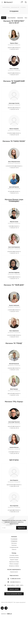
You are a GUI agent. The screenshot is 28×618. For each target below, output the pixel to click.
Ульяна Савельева (14, 305)
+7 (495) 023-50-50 (15, 578)
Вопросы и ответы (14, 566)
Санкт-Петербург (11, 17)
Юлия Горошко (14, 389)
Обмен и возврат (14, 563)
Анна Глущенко (14, 480)
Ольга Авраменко (14, 330)
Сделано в (6, 613)
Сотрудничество (14, 547)
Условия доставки (14, 557)
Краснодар (20, 17)
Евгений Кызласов (14, 363)
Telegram (5, 608)
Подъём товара (14, 559)
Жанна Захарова (14, 128)
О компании (14, 539)
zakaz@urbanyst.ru (15, 582)
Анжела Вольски (14, 447)
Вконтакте (2, 608)
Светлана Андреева (14, 272)
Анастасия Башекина (14, 247)
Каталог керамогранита (14, 569)
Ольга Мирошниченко (14, 161)
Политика (14, 545)
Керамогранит (14, 572)
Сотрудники (14, 541)
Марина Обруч (14, 43)
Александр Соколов (14, 103)
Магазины (14, 543)
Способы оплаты (14, 555)
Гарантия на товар (14, 561)
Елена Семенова (14, 68)
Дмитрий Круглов (14, 187)
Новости (14, 549)
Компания (14, 536)
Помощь (14, 553)
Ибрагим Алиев (14, 221)
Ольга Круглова (14, 505)
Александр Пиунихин (14, 422)
